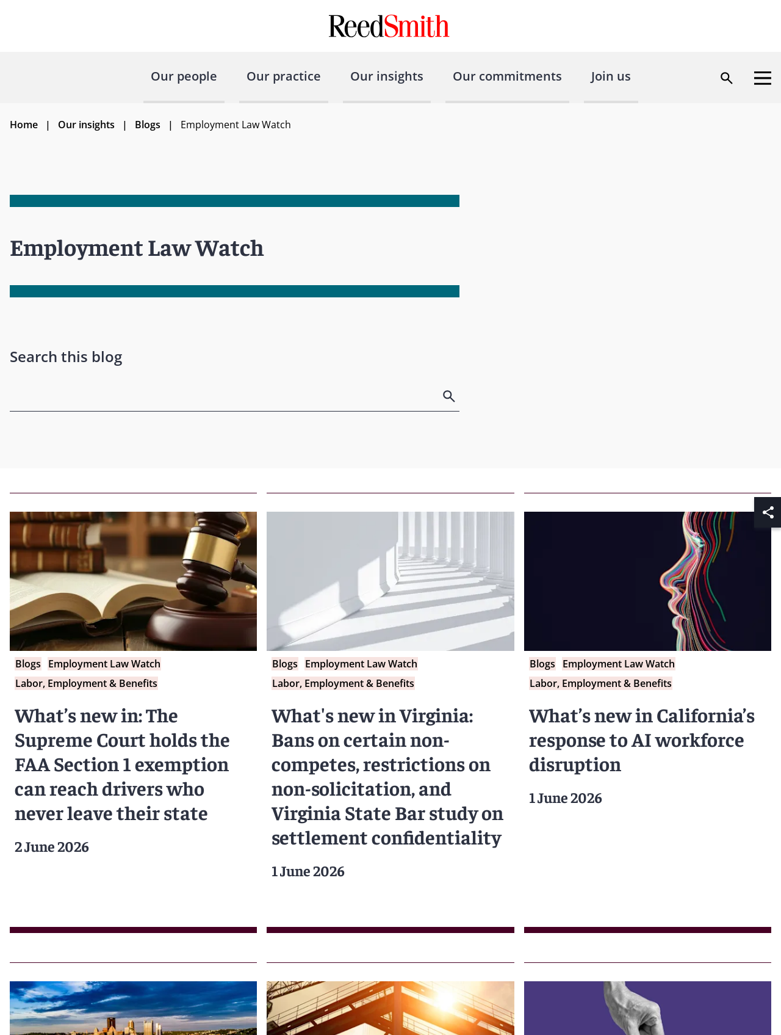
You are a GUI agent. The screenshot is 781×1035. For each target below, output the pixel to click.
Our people (184, 76)
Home (24, 124)
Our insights (386, 76)
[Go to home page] (391, 25)
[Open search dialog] (727, 78)
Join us (611, 76)
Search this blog (66, 356)
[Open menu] (762, 78)
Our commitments (507, 76)
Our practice (284, 76)
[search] (450, 396)
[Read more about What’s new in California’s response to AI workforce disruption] (647, 713)
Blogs (147, 124)
